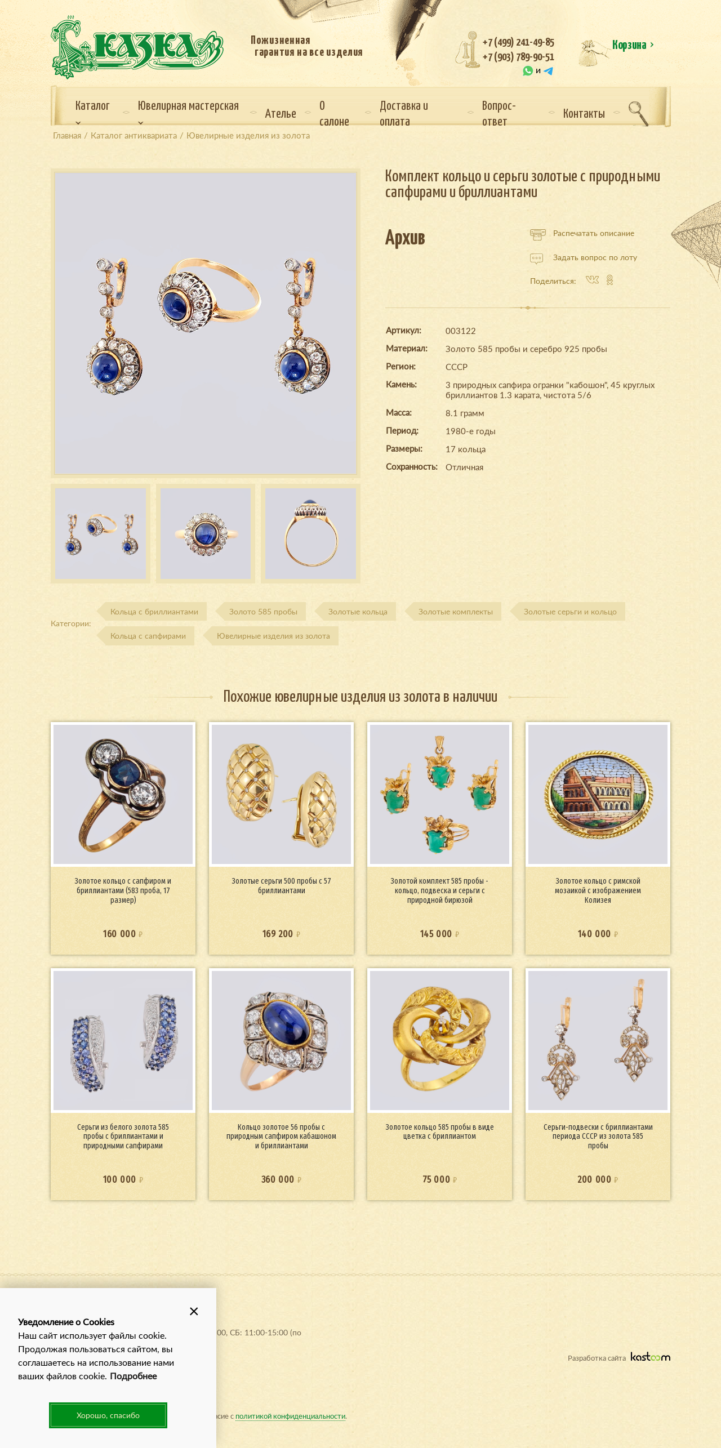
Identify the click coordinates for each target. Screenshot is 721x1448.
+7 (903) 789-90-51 (518, 57)
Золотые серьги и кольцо (570, 611)
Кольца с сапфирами (148, 635)
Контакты (584, 114)
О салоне (334, 114)
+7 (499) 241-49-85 (518, 42)
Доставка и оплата (404, 114)
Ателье (280, 114)
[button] (193, 1310)
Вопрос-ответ (499, 114)
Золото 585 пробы (263, 611)
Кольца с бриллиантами (154, 611)
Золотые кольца (358, 611)
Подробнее (133, 1376)
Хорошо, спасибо (108, 1415)
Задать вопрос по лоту (583, 257)
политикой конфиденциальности (290, 1415)
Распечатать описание (582, 233)
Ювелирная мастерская (188, 112)
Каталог (92, 112)
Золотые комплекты (456, 611)
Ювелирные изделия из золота (273, 635)
